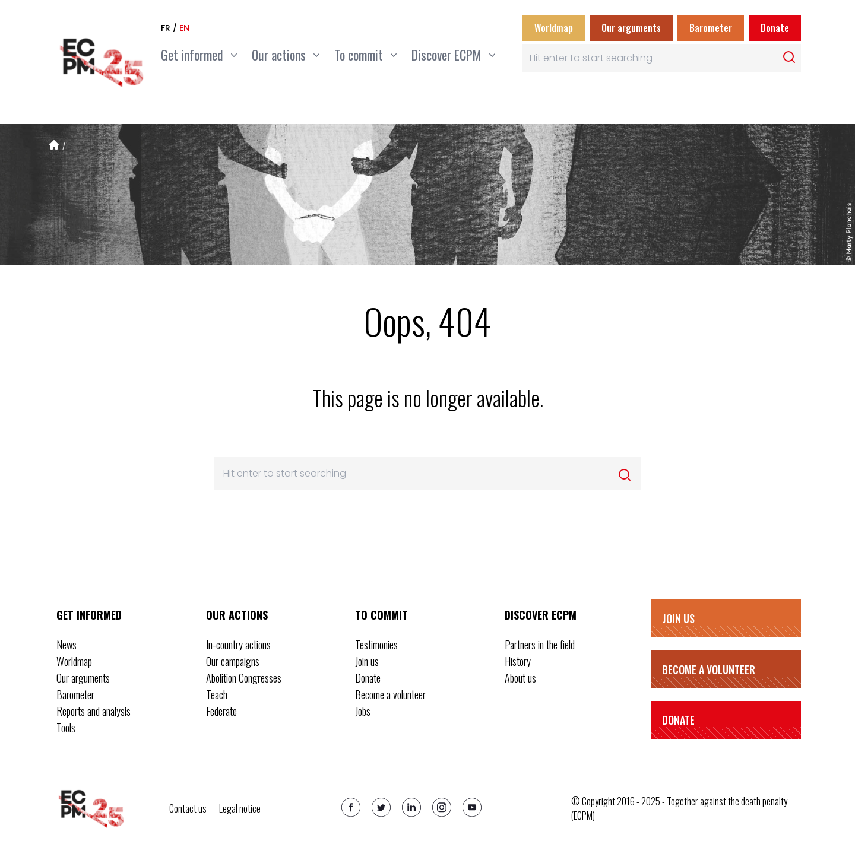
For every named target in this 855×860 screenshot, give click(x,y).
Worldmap (553, 28)
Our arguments (631, 28)
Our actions (237, 615)
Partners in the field (540, 644)
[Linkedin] (411, 807)
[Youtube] (472, 807)
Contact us (188, 808)
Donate (775, 28)
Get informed (89, 615)
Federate (221, 711)
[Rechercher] (789, 57)
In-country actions (238, 644)
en (184, 28)
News (66, 644)
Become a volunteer (390, 694)
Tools (65, 727)
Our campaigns (232, 661)
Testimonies (376, 644)
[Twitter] (381, 807)
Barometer (710, 28)
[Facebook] (350, 807)
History (518, 661)
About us (520, 678)
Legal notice (240, 808)
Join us (367, 661)
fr (165, 28)
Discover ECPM (541, 615)
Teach (216, 694)
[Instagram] (441, 807)
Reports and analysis (93, 711)
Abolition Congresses (243, 678)
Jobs (362, 711)
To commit (381, 615)
